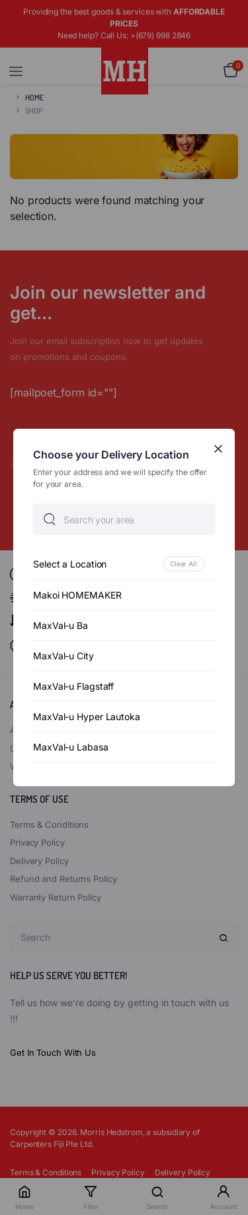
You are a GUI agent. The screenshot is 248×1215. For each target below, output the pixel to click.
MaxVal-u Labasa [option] (70, 747)
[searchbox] (124, 519)
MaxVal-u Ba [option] (60, 625)
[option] (124, 563)
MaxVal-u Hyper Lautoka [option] (86, 716)
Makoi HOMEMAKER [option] (77, 595)
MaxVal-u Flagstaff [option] (73, 686)
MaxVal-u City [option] (63, 655)
